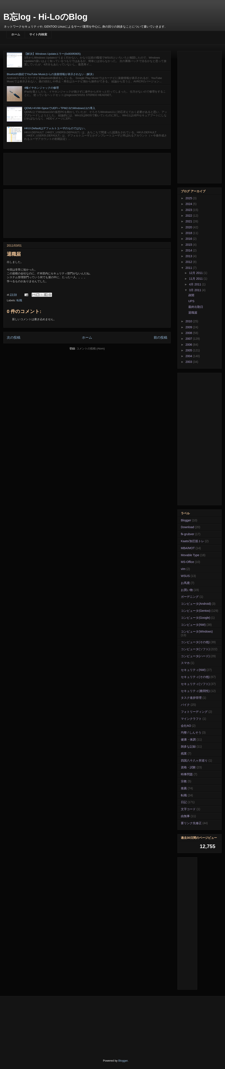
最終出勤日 (195, 307)
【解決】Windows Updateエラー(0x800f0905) (52, 53)
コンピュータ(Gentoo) (195, 610)
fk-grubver (187, 534)
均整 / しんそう (191, 732)
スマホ (185, 663)
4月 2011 (195, 284)
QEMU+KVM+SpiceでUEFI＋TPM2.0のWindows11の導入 (59, 108)
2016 (189, 238)
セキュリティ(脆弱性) (195, 691)
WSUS (185, 576)
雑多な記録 (188, 746)
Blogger (186, 520)
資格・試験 (188, 767)
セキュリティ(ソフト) (195, 684)
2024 (189, 204)
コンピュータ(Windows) (197, 631)
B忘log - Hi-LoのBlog (45, 16)
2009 (189, 327)
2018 (189, 233)
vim (183, 569)
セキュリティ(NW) (193, 670)
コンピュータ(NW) (193, 624)
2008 (189, 333)
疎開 (191, 295)
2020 (189, 227)
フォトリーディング (194, 711)
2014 (189, 250)
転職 (19, 300)
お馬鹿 (185, 583)
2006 (189, 344)
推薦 (184, 788)
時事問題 (187, 774)
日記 (184, 802)
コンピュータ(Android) (196, 603)
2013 (189, 256)
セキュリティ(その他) (195, 677)
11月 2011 (196, 278)
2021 (189, 221)
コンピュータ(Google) (195, 617)
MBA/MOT (188, 548)
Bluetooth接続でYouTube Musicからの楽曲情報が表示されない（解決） (51, 74)
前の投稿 (160, 337)
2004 (189, 356)
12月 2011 (196, 273)
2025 (189, 198)
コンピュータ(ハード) (195, 656)
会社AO (186, 725)
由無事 (185, 816)
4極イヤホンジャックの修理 (41, 87)
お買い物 (187, 590)
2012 (189, 262)
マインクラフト (191, 718)
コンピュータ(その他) (195, 642)
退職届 (192, 312)
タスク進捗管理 (191, 697)
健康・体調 (188, 739)
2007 (189, 338)
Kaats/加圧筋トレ (192, 541)
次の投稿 (13, 337)
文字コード (188, 809)
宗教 (184, 781)
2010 (189, 321)
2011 (189, 267)
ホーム (15, 34)
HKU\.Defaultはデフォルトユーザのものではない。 (55, 128)
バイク (185, 704)
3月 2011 (195, 290)
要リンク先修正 (191, 823)
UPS (191, 301)
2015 (189, 244)
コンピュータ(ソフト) (195, 649)
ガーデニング (190, 596)
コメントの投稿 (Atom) (90, 348)
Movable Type (190, 555)
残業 (184, 753)
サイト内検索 (38, 34)
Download (187, 527)
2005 (189, 350)
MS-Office (187, 562)
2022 (189, 215)
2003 (189, 361)
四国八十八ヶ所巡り (194, 760)
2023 (189, 210)
